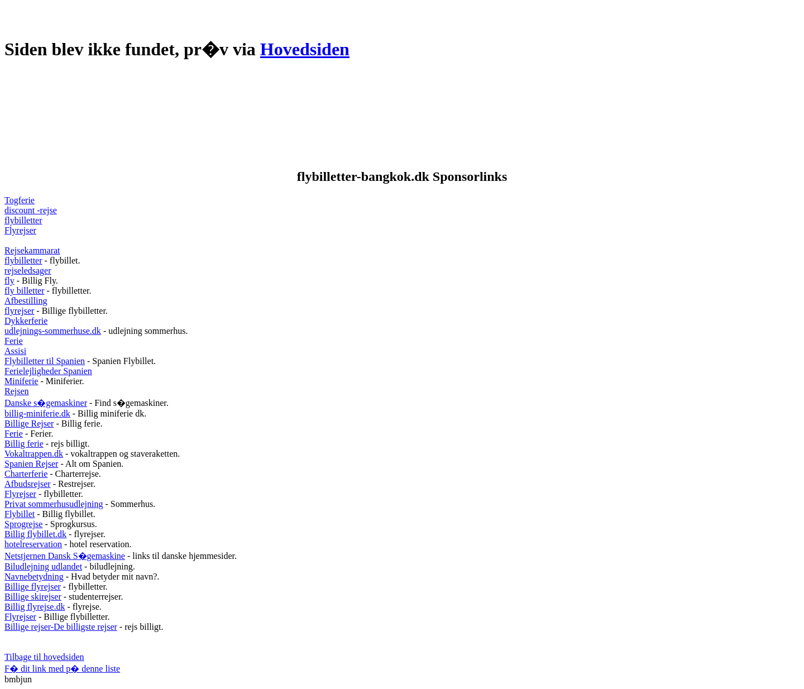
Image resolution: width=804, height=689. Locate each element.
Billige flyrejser (32, 586)
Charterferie (25, 474)
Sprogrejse (23, 524)
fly (9, 280)
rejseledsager (27, 270)
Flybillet (19, 514)
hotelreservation (33, 544)
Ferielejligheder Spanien (48, 371)
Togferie (19, 200)
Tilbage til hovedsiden (44, 657)
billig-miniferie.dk (37, 413)
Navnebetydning (34, 576)
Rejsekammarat (32, 250)
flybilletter (23, 220)
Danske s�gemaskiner (45, 403)
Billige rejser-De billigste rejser (60, 626)
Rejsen (16, 391)
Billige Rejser (29, 423)
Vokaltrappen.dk (33, 453)
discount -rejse (30, 210)
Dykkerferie (25, 321)
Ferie (13, 341)
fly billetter (24, 290)
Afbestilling (25, 300)
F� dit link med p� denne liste (62, 668)
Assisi (15, 351)
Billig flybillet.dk (35, 534)
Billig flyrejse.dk (34, 606)
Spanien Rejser (31, 463)
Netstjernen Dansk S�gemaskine (64, 556)
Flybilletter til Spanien (44, 361)
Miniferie (21, 381)
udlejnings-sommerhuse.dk (52, 331)
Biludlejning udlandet (43, 566)
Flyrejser (20, 230)
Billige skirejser (32, 596)
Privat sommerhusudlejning (53, 504)
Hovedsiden (305, 49)
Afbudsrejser (27, 484)
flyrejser (19, 310)
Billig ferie (24, 443)
